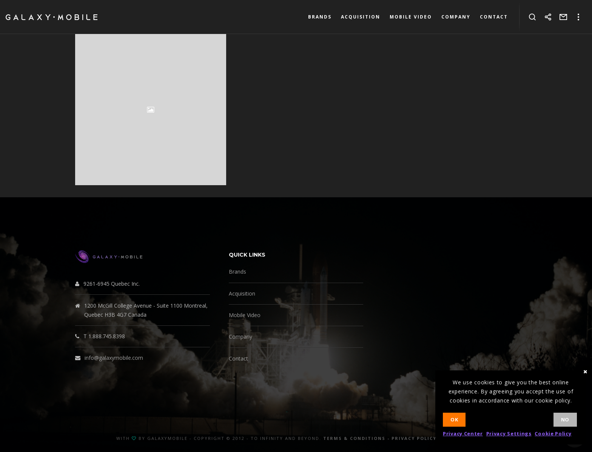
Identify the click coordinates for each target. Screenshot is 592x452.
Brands (237, 271)
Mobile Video (245, 315)
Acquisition (242, 293)
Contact (238, 358)
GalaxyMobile (167, 438)
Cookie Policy (553, 433)
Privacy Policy (414, 438)
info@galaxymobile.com (114, 357)
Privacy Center (463, 433)
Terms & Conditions (354, 438)
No (565, 419)
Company (240, 336)
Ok (454, 419)
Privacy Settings (509, 433)
